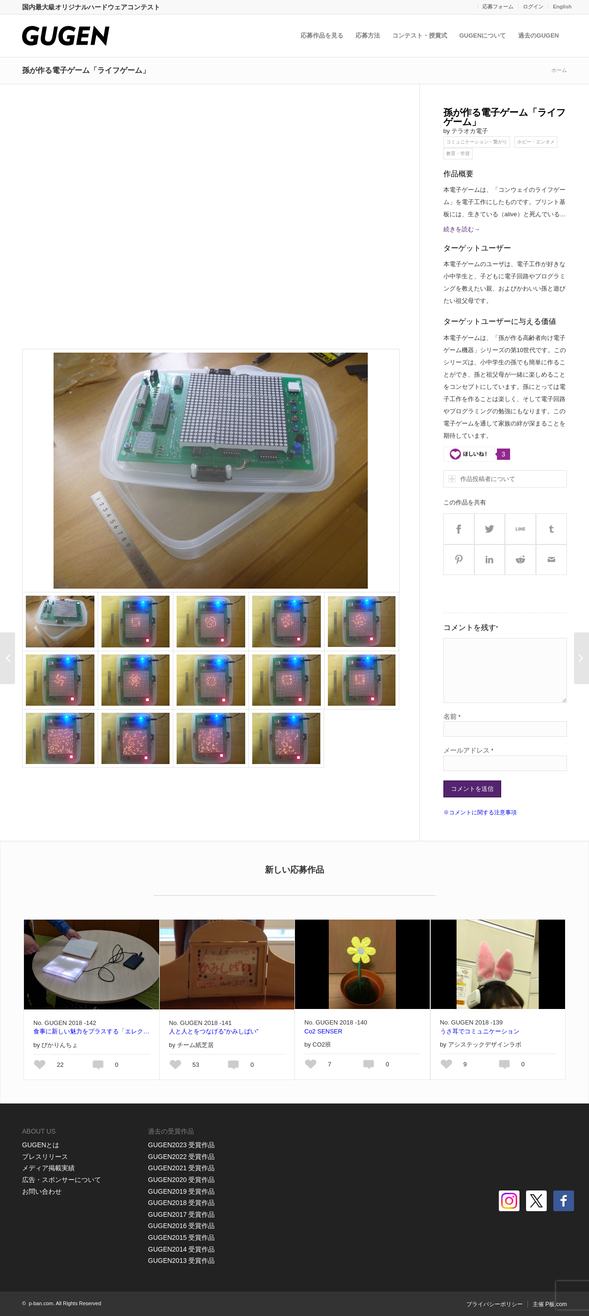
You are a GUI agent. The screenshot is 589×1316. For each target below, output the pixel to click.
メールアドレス (468, 750)
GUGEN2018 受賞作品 (181, 1202)
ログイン (533, 6)
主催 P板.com (550, 1304)
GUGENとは (40, 1145)
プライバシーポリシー (494, 1304)
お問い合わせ (42, 1191)
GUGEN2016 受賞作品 (181, 1225)
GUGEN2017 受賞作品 (181, 1214)
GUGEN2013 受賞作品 (181, 1260)
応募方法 (369, 35)
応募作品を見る (323, 35)
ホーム (559, 70)
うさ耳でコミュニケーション (479, 1031)
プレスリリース (45, 1156)
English (562, 6)
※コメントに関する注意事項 (480, 812)
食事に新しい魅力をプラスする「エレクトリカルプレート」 (91, 1031)
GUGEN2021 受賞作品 (181, 1168)
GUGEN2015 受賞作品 (181, 1237)
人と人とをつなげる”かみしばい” (214, 1031)
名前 (452, 716)
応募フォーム (497, 6)
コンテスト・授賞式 (421, 35)
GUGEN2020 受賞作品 (181, 1179)
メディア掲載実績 (48, 1168)
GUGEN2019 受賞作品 (181, 1191)
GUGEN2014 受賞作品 (181, 1249)
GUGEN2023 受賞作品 (181, 1145)
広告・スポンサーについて (61, 1179)
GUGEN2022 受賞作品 (181, 1156)
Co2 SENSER (323, 1031)
